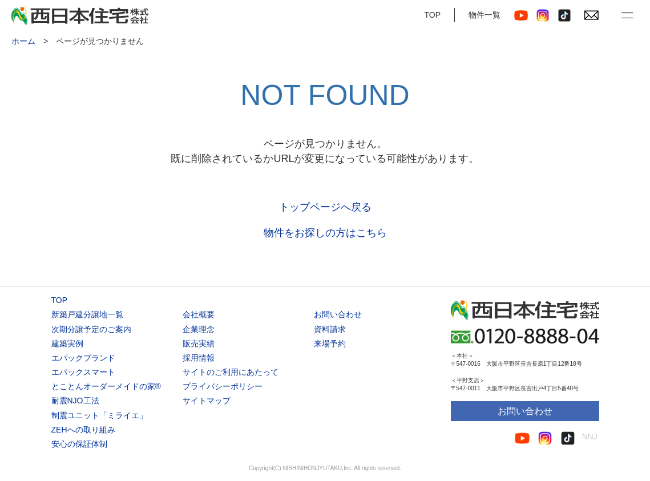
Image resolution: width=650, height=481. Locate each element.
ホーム (23, 41)
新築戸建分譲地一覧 (87, 314)
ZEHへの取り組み (83, 429)
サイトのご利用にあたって (230, 372)
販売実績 (199, 343)
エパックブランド (83, 357)
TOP (432, 14)
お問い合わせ (338, 314)
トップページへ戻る (325, 207)
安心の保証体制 (79, 443)
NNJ (589, 436)
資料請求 (330, 329)
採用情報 (199, 357)
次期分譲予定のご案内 (91, 329)
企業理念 (199, 329)
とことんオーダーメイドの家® (106, 386)
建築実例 (67, 343)
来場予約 (330, 343)
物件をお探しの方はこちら (325, 233)
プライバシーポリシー (223, 386)
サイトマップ (207, 400)
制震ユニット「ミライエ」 (99, 415)
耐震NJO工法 (75, 400)
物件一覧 (484, 14)
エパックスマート (83, 372)
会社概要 (199, 314)
